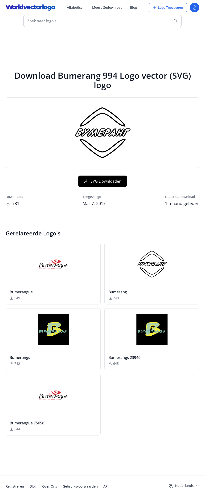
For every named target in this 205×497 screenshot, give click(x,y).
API (106, 486)
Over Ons (49, 486)
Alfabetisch (76, 7)
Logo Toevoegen (168, 7)
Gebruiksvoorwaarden (80, 486)
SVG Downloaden (102, 181)
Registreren (15, 486)
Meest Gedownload (107, 7)
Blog (133, 7)
